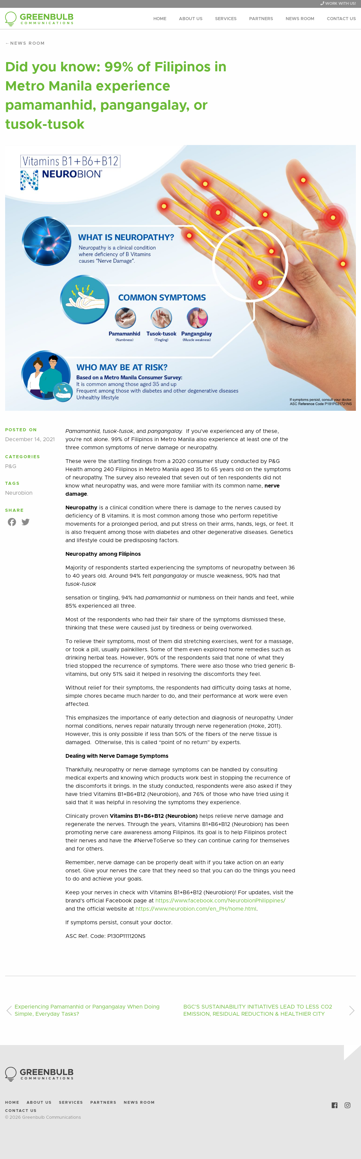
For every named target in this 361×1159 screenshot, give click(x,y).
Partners (261, 19)
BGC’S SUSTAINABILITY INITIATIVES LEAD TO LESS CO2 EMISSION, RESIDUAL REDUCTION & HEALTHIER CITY (257, 1010)
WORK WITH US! (338, 3)
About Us (190, 19)
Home (159, 19)
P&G (10, 466)
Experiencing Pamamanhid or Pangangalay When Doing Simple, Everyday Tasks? (87, 1010)
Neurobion (18, 493)
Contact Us (341, 19)
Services (226, 19)
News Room (300, 19)
